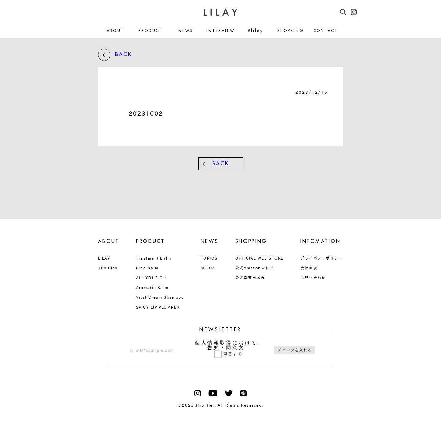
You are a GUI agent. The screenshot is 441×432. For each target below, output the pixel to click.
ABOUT (115, 31)
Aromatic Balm (152, 287)
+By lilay (108, 268)
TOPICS (209, 258)
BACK (115, 55)
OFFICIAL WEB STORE (259, 258)
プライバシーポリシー (321, 258)
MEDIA (208, 268)
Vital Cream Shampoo (160, 297)
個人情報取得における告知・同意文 (226, 345)
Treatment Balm (153, 258)
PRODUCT (150, 31)
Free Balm (147, 268)
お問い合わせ (313, 277)
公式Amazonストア (254, 268)
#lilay (255, 31)
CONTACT (325, 31)
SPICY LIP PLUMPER (158, 307)
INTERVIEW (220, 31)
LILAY (104, 258)
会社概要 (309, 268)
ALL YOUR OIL (151, 277)
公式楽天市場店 (250, 277)
